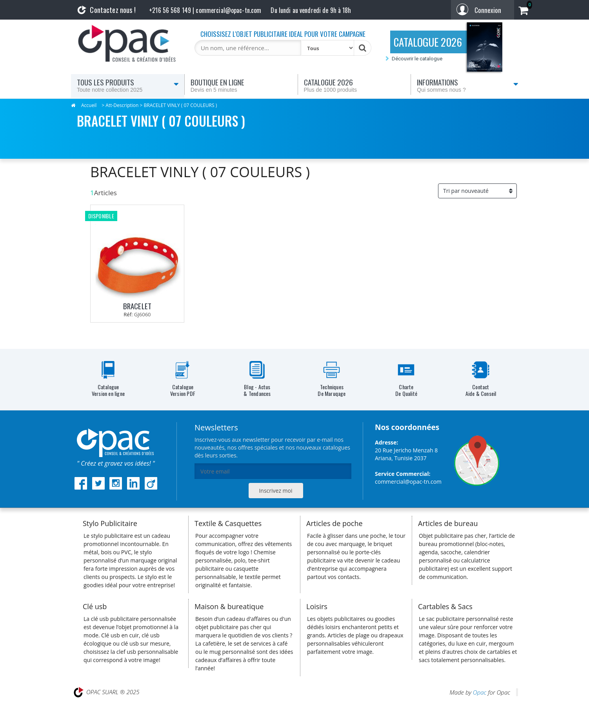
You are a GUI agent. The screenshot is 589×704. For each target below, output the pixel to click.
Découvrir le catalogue (417, 59)
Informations (467, 85)
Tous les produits (128, 85)
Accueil (88, 105)
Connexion (487, 10)
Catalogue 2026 (354, 85)
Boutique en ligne (241, 85)
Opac (479, 692)
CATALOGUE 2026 (428, 42)
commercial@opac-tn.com (408, 481)
